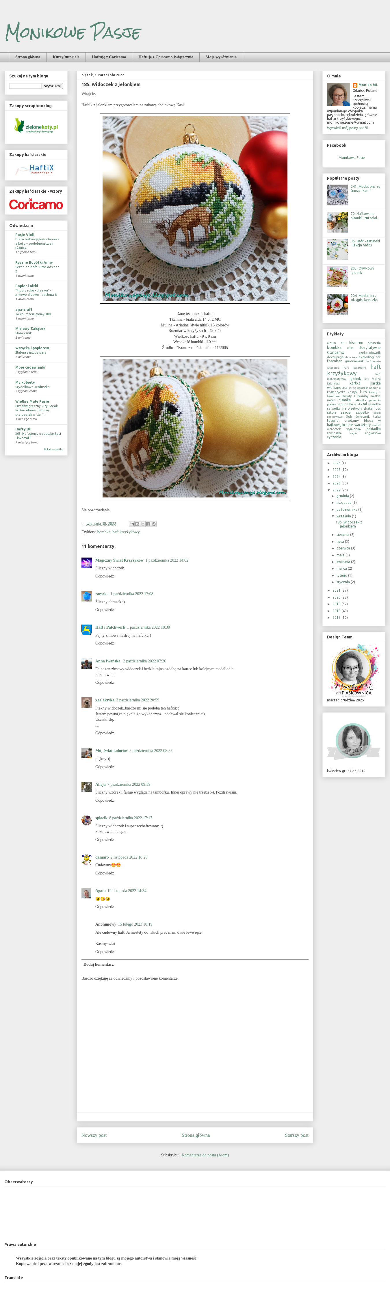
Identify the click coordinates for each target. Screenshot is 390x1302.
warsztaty (362, 425)
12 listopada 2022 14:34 (126, 891)
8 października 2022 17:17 (130, 818)
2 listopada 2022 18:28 (129, 857)
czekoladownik (370, 352)
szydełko (362, 412)
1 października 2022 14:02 (166, 560)
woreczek (334, 429)
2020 (337, 597)
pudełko (347, 404)
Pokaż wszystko (53, 449)
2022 (337, 490)
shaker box (372, 408)
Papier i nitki (26, 286)
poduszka (375, 400)
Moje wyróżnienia (221, 57)
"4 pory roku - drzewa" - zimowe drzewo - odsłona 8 (36, 292)
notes (331, 400)
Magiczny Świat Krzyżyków (119, 560)
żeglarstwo (373, 433)
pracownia (333, 404)
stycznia (344, 582)
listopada (344, 502)
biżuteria (374, 343)
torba (377, 416)
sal (365, 404)
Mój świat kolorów (111, 750)
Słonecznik (23, 333)
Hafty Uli (23, 429)
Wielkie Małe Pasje (32, 401)
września (344, 516)
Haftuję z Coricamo (109, 57)
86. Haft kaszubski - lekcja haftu (365, 243)
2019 (337, 604)
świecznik (363, 416)
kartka (355, 383)
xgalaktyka (104, 700)
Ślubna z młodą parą (30, 352)
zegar (353, 433)
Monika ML (368, 85)
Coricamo (335, 352)
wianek (376, 425)
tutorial (333, 420)
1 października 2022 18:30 (148, 627)
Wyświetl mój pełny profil (347, 128)
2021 (337, 590)
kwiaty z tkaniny (355, 396)
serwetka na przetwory (344, 408)
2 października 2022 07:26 (144, 661)
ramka (358, 404)
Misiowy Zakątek (30, 328)
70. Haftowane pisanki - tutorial (364, 216)
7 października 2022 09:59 (129, 784)
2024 (337, 476)
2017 (337, 617)
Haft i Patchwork (110, 627)
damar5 (102, 857)
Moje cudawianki (30, 367)
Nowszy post (94, 1135)
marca (342, 568)
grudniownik (354, 361)
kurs (363, 392)
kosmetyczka (336, 392)
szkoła (331, 412)
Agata (100, 891)
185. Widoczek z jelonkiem (349, 524)
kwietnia (344, 562)
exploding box (370, 357)
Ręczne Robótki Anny (34, 262)
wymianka (353, 429)
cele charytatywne (364, 348)
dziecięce (351, 357)
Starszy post (297, 1135)
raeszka (102, 594)
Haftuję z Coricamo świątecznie (165, 57)
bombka (103, 532)
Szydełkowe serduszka (32, 387)
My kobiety (25, 382)
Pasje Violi (24, 235)
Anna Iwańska (108, 661)
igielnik (355, 378)
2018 (337, 611)
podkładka (360, 400)
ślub (349, 416)
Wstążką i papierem (32, 348)
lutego (342, 575)
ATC (343, 343)
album (331, 343)
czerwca (344, 548)
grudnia (343, 496)
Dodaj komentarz (98, 964)
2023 (337, 483)
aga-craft (24, 309)
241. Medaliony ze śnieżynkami (365, 188)
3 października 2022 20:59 (137, 700)
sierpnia (343, 534)
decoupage (335, 357)
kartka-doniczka (358, 387)
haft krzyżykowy (126, 532)
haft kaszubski (354, 367)
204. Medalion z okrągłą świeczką (364, 298)
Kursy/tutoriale (66, 57)
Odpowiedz (104, 576)
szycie (346, 412)
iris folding (372, 378)
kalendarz (333, 383)
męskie (375, 396)
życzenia (334, 437)
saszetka (374, 404)
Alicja (100, 784)
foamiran (334, 361)
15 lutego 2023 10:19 (135, 924)
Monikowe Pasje (73, 32)
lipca (341, 541)
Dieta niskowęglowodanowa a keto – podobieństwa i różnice (37, 243)
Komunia (375, 387)
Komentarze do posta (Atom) (205, 1155)
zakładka (373, 429)
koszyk (352, 392)
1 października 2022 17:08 (131, 594)
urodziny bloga (358, 420)
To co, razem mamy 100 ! (33, 314)
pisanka (345, 400)
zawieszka (334, 433)
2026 (337, 463)
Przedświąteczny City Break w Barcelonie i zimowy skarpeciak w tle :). (36, 410)
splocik (101, 818)
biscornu (356, 343)
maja (341, 555)
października (347, 509)
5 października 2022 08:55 (150, 750)
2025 (337, 469)
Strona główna (27, 57)
